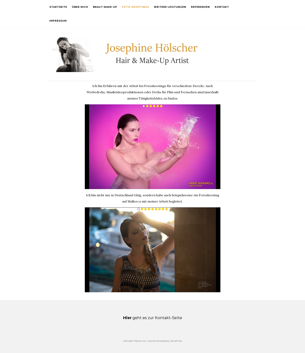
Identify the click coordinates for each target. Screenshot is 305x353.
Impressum (58, 20)
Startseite (58, 6)
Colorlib (151, 340)
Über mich (80, 6)
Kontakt (222, 6)
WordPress (176, 340)
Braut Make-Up (105, 6)
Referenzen (200, 6)
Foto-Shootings (135, 6)
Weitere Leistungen (170, 6)
